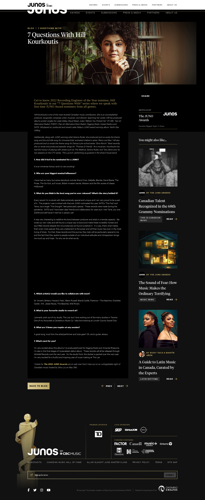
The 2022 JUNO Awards (56, 364)
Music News (147, 299)
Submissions (109, 12)
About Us (171, 12)
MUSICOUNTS (35, 462)
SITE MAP (172, 462)
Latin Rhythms (149, 379)
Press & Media (132, 12)
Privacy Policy (141, 462)
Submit (170, 475)
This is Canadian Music (150, 219)
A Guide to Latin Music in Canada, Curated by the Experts (157, 367)
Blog (31, 28)
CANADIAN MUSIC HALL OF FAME (64, 462)
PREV (109, 386)
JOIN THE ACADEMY (141, 6)
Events (90, 12)
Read (170, 218)
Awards (75, 12)
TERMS (158, 462)
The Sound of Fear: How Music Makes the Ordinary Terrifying (158, 288)
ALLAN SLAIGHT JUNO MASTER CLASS (107, 462)
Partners (153, 12)
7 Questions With (50, 28)
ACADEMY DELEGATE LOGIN (165, 6)
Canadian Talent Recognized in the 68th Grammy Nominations (157, 206)
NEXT (120, 386)
